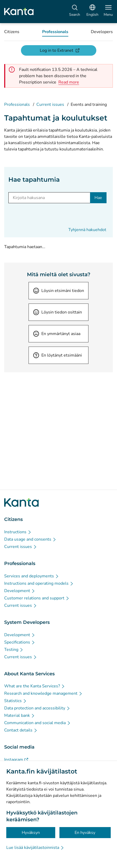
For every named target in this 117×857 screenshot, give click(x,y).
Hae (98, 198)
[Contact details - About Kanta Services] (21, 730)
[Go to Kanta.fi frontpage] (21, 502)
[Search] (74, 11)
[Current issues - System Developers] (20, 657)
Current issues (50, 104)
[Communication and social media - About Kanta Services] (37, 723)
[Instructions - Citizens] (18, 532)
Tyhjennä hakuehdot (87, 230)
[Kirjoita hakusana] (49, 197)
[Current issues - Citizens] (20, 547)
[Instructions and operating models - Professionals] (39, 583)
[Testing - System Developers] (14, 649)
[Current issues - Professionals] (20, 605)
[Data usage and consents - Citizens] (30, 539)
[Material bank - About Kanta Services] (19, 715)
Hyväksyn (31, 832)
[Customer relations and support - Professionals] (37, 598)
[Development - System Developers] (19, 635)
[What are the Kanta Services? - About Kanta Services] (34, 686)
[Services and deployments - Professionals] (31, 576)
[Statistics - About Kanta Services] (15, 701)
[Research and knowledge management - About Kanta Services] (43, 693)
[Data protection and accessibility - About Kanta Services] (37, 708)
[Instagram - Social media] (16, 759)
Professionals (17, 104)
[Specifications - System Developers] (19, 642)
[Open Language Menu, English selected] (92, 11)
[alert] (68, 82)
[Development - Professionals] (19, 591)
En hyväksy (85, 832)
